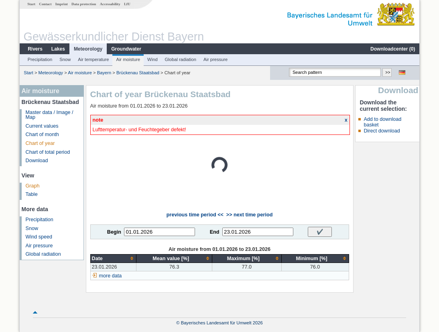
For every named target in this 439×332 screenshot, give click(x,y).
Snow (65, 59)
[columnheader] (113, 258)
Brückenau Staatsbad (137, 72)
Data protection (83, 4)
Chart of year (40, 143)
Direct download (382, 131)
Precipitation (40, 59)
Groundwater (126, 49)
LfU (127, 4)
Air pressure (215, 59)
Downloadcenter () (392, 49)
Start (31, 4)
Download (37, 160)
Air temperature (93, 59)
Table (32, 194)
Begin (114, 232)
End (215, 232)
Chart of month (42, 134)
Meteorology (88, 49)
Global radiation (180, 59)
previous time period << (195, 215)
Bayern (104, 72)
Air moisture (128, 59)
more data (110, 276)
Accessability (110, 4)
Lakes (58, 49)
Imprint (61, 4)
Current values (42, 126)
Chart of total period (48, 152)
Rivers (35, 49)
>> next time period (249, 215)
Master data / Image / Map (49, 115)
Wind (152, 59)
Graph (33, 186)
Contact (45, 4)
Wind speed (39, 237)
